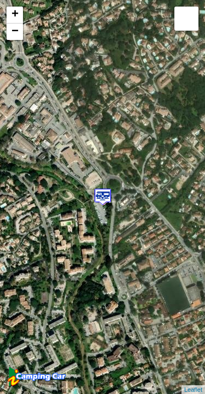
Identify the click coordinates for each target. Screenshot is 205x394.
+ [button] (15, 15)
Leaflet (193, 389)
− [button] (15, 32)
